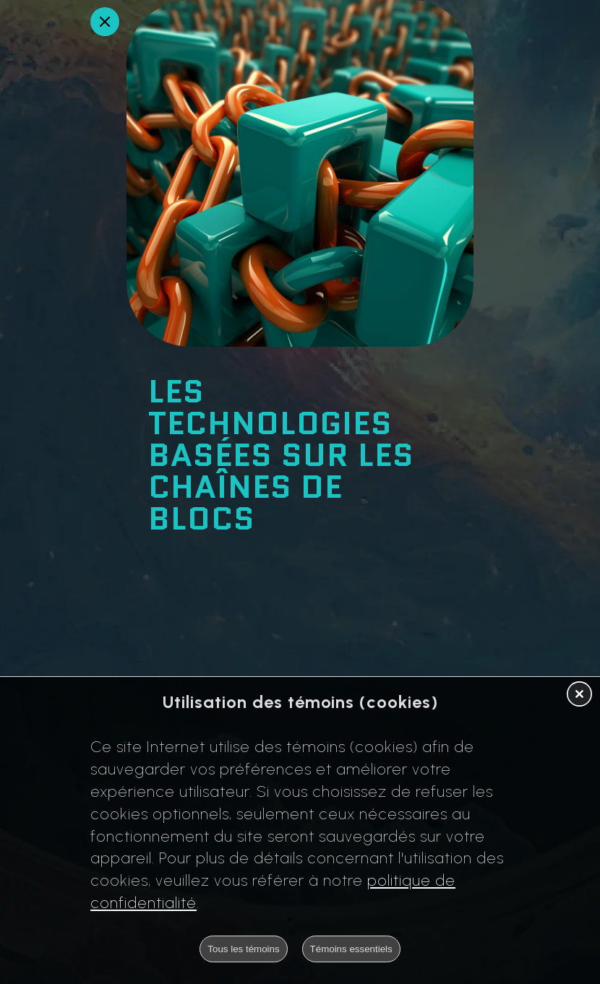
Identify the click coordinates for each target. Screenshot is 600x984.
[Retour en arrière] (104, 21)
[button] (579, 695)
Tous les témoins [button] (243, 949)
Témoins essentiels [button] (351, 949)
